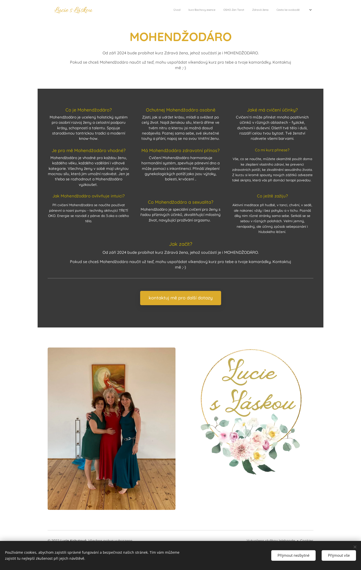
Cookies (306, 540)
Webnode (287, 540)
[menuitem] (237, 10)
